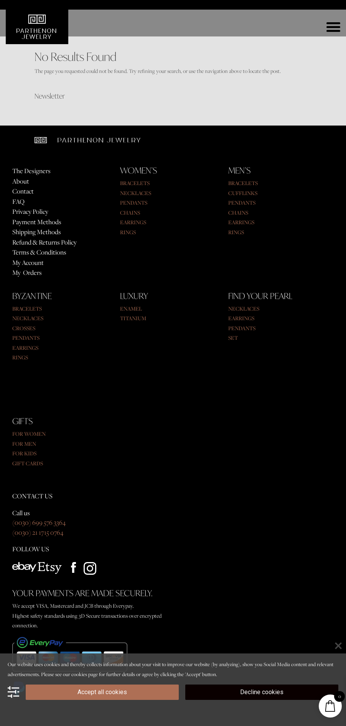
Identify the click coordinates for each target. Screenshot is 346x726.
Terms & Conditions (39, 252)
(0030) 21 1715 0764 (37, 532)
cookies (79, 674)
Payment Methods (36, 222)
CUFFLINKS (242, 193)
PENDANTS (133, 203)
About (20, 181)
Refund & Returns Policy (44, 242)
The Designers (31, 170)
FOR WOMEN (29, 434)
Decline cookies (261, 692)
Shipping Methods (36, 231)
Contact (23, 191)
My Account (28, 262)
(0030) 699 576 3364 (39, 522)
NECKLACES (135, 193)
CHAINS (130, 213)
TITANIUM (133, 318)
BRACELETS (135, 183)
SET (233, 338)
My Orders (27, 272)
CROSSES (23, 328)
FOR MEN (24, 444)
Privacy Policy (30, 211)
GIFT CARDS (27, 463)
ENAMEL (131, 309)
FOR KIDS (24, 453)
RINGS (128, 232)
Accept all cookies (102, 692)
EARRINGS (133, 222)
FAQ (18, 201)
